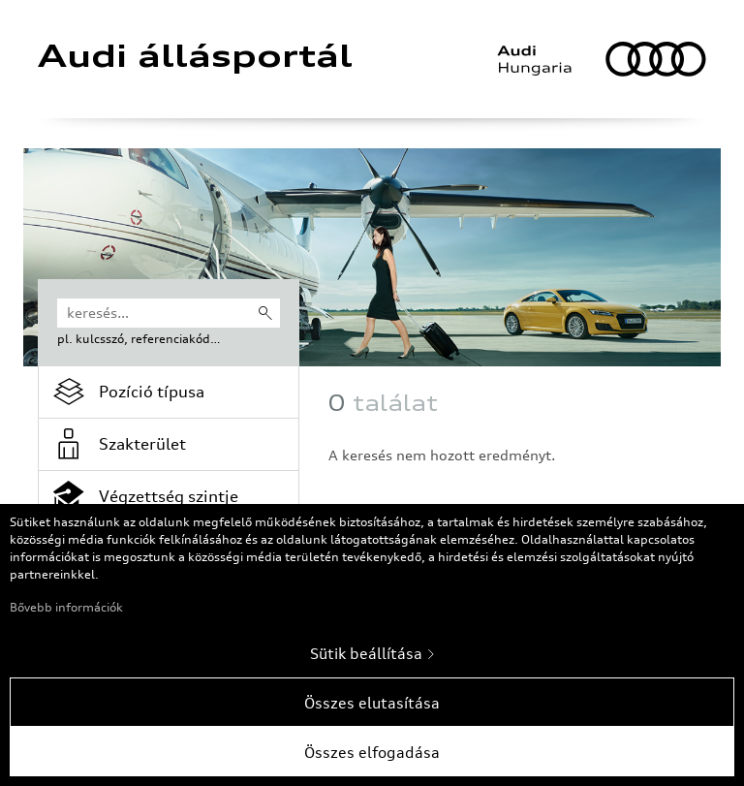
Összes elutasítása (372, 702)
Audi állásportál (195, 59)
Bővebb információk (66, 607)
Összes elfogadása (372, 752)
